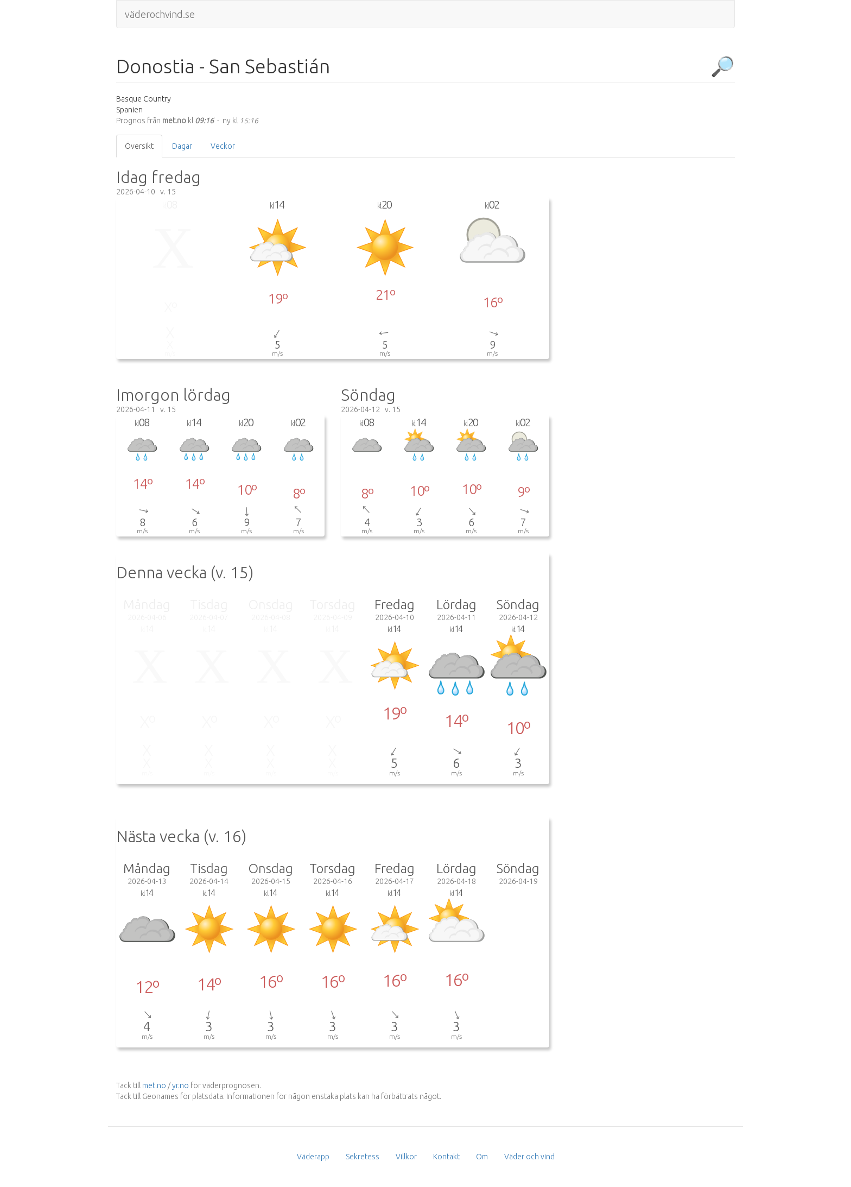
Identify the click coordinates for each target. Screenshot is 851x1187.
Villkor (406, 1156)
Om (482, 1156)
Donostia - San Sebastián (223, 66)
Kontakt (446, 1156)
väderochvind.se (160, 14)
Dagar (182, 146)
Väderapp (313, 1156)
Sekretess (362, 1156)
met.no (154, 1085)
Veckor (223, 146)
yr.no (180, 1085)
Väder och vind (529, 1156)
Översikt (139, 146)
